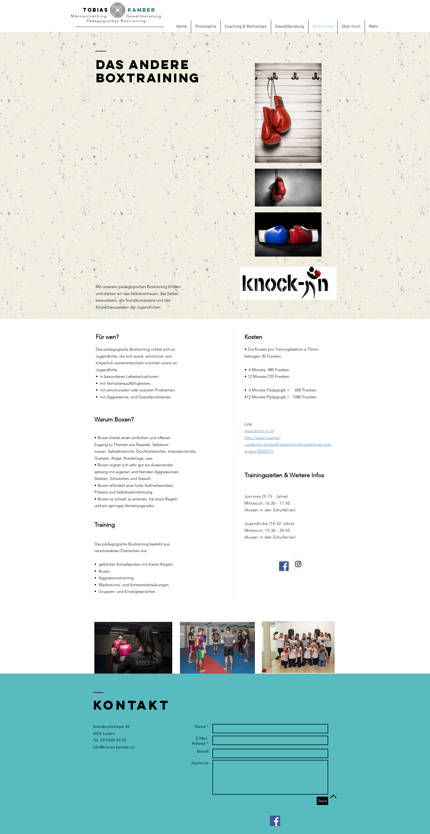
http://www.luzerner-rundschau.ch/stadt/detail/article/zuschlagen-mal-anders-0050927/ (288, 444)
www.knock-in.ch (259, 430)
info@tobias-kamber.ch (114, 747)
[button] (373, 26)
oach (95, 16)
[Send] (322, 801)
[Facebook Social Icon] (284, 566)
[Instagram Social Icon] (298, 564)
